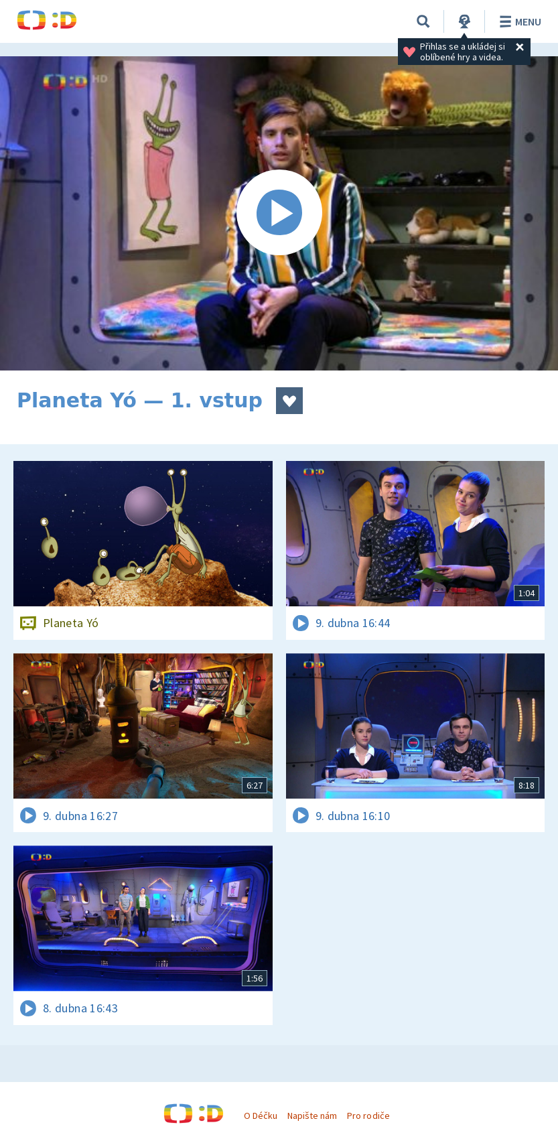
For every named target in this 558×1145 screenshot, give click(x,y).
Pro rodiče (368, 1115)
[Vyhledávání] (423, 21)
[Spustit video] (279, 213)
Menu (518, 21)
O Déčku (260, 1115)
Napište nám (312, 1115)
